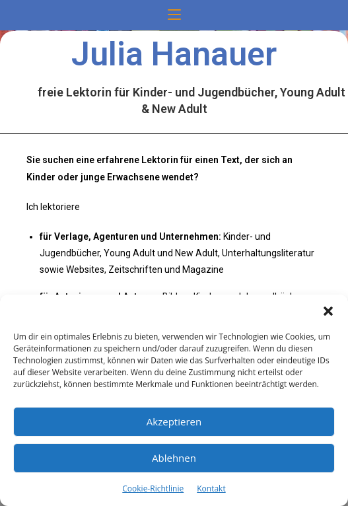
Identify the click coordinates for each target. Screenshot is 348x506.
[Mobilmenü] (174, 15)
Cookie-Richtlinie (153, 488)
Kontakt (211, 488)
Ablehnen (174, 457)
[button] (328, 311)
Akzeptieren (174, 421)
